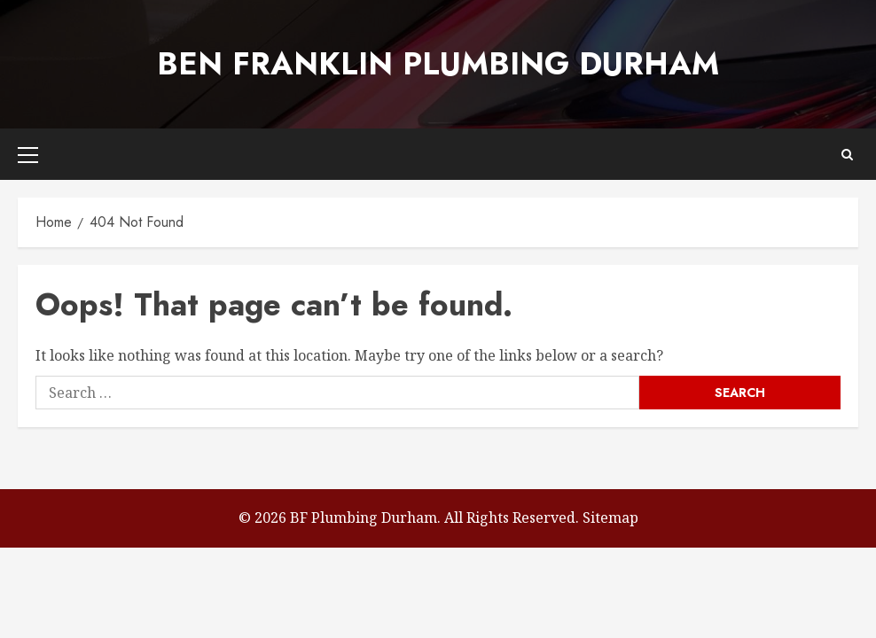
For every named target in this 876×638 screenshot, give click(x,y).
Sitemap (610, 517)
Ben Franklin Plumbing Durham (438, 64)
